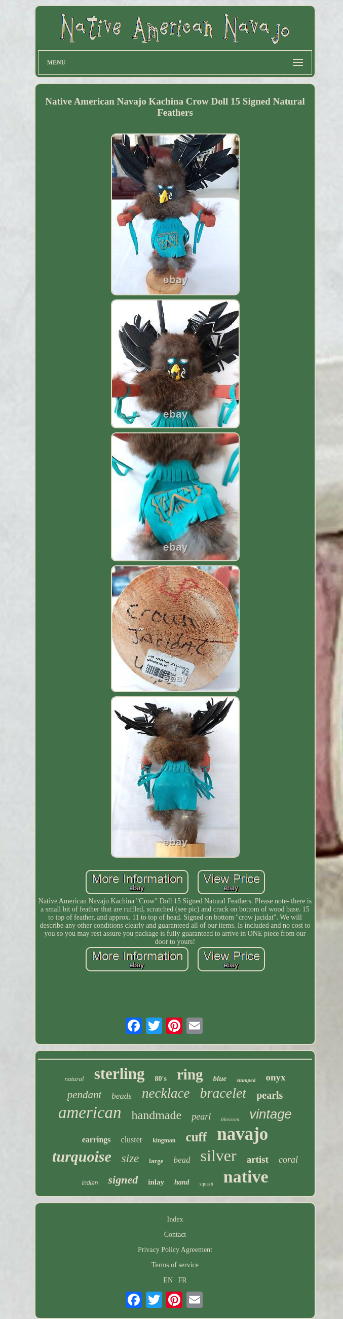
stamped (246, 1080)
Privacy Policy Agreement (175, 1250)
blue (220, 1078)
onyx (275, 1077)
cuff (196, 1137)
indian (90, 1183)
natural (74, 1079)
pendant (84, 1095)
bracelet (223, 1093)
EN (168, 1280)
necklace (165, 1093)
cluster (132, 1139)
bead (181, 1160)
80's (161, 1079)
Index (175, 1219)
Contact (175, 1234)
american (90, 1112)
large (156, 1161)
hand (181, 1182)
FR (182, 1280)
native (246, 1176)
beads (121, 1096)
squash (206, 1184)
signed (123, 1179)
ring (190, 1074)
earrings (96, 1139)
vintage (270, 1114)
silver (219, 1155)
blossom (230, 1119)
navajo (242, 1134)
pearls (269, 1095)
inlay (156, 1182)
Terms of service (175, 1265)
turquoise (81, 1156)
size (130, 1158)
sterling (119, 1074)
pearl (201, 1116)
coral (288, 1160)
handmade (157, 1115)
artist (258, 1159)
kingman (164, 1140)
